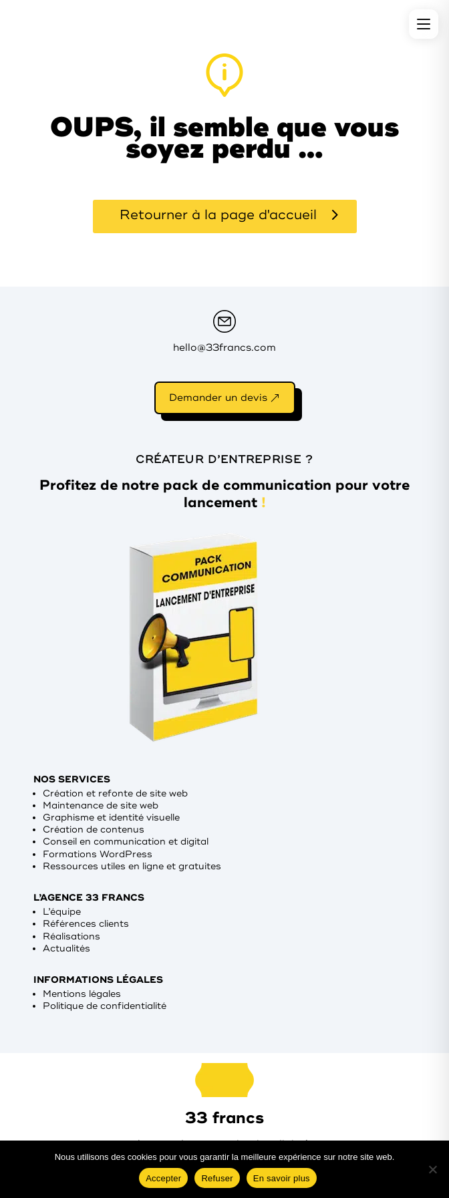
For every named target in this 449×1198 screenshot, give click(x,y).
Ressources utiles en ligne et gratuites (132, 866)
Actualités (66, 948)
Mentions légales (82, 994)
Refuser (217, 1178)
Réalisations (71, 936)
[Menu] (423, 24)
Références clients (86, 923)
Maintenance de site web (100, 805)
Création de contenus (93, 829)
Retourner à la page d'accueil (218, 214)
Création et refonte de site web (115, 793)
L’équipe (62, 911)
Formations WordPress (97, 854)
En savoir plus (281, 1178)
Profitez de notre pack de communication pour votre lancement (224, 493)
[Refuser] (432, 1169)
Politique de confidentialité (104, 1006)
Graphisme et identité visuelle (111, 817)
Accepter (163, 1178)
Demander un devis (218, 398)
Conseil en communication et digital (125, 841)
